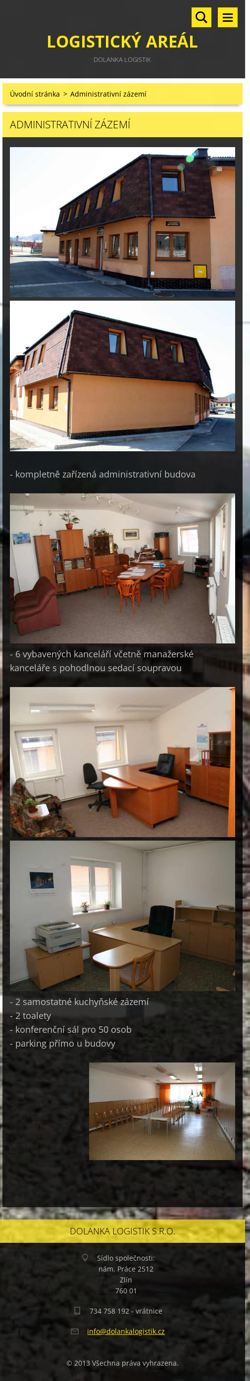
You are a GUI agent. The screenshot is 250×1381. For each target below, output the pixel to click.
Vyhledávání (201, 17)
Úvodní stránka (35, 94)
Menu (228, 17)
